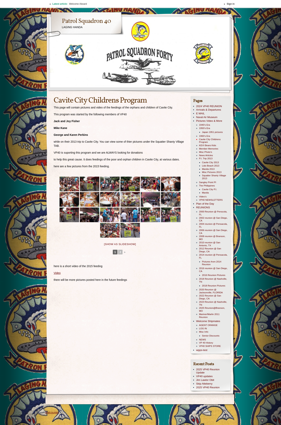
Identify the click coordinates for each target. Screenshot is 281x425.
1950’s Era (204, 128)
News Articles (206, 155)
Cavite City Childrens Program (210, 141)
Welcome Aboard (78, 4)
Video (57, 273)
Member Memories (208, 148)
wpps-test (201, 350)
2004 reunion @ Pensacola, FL (213, 225)
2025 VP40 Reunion (208, 387)
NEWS (202, 339)
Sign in (231, 4)
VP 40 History (206, 342)
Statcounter (52, 412)
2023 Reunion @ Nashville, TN (213, 303)
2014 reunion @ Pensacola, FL (213, 256)
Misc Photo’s (205, 152)
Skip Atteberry (204, 383)
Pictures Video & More (209, 120)
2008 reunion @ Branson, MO (212, 238)
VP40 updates (204, 376)
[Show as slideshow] (120, 244)
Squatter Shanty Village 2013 (214, 177)
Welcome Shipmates (208, 321)
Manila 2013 (208, 169)
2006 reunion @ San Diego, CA (213, 231)
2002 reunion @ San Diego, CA (213, 219)
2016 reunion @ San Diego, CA (213, 270)
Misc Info (203, 331)
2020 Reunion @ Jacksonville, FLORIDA (211, 291)
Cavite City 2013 (210, 162)
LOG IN (203, 328)
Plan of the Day (205, 203)
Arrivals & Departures (208, 109)
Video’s (202, 196)
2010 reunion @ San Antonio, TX (209, 244)
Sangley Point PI (207, 182)
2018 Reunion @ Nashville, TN (213, 280)
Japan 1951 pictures (212, 132)
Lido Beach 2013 (210, 165)
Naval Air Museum (206, 117)
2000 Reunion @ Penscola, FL (213, 213)
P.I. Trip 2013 (206, 158)
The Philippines (207, 185)
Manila (205, 192)
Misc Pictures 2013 (211, 172)
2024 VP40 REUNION (209, 106)
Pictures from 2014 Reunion (211, 263)
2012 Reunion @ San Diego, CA (210, 250)
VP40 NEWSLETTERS (211, 200)
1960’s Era (204, 136)
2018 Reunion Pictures (213, 285)
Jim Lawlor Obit (205, 379)
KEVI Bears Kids (207, 145)
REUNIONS (203, 207)
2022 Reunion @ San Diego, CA (210, 297)
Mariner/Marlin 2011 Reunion (209, 316)
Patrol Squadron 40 (86, 21)
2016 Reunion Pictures (213, 275)
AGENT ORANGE (208, 325)
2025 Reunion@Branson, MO (212, 309)
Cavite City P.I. (209, 189)
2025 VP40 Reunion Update (208, 371)
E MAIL (200, 113)
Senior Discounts (210, 335)
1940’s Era (204, 124)
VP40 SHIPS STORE (210, 346)
